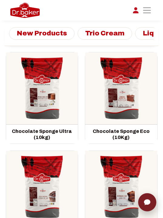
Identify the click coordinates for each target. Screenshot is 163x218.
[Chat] (147, 202)
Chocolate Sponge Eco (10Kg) (121, 134)
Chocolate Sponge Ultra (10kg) (42, 134)
